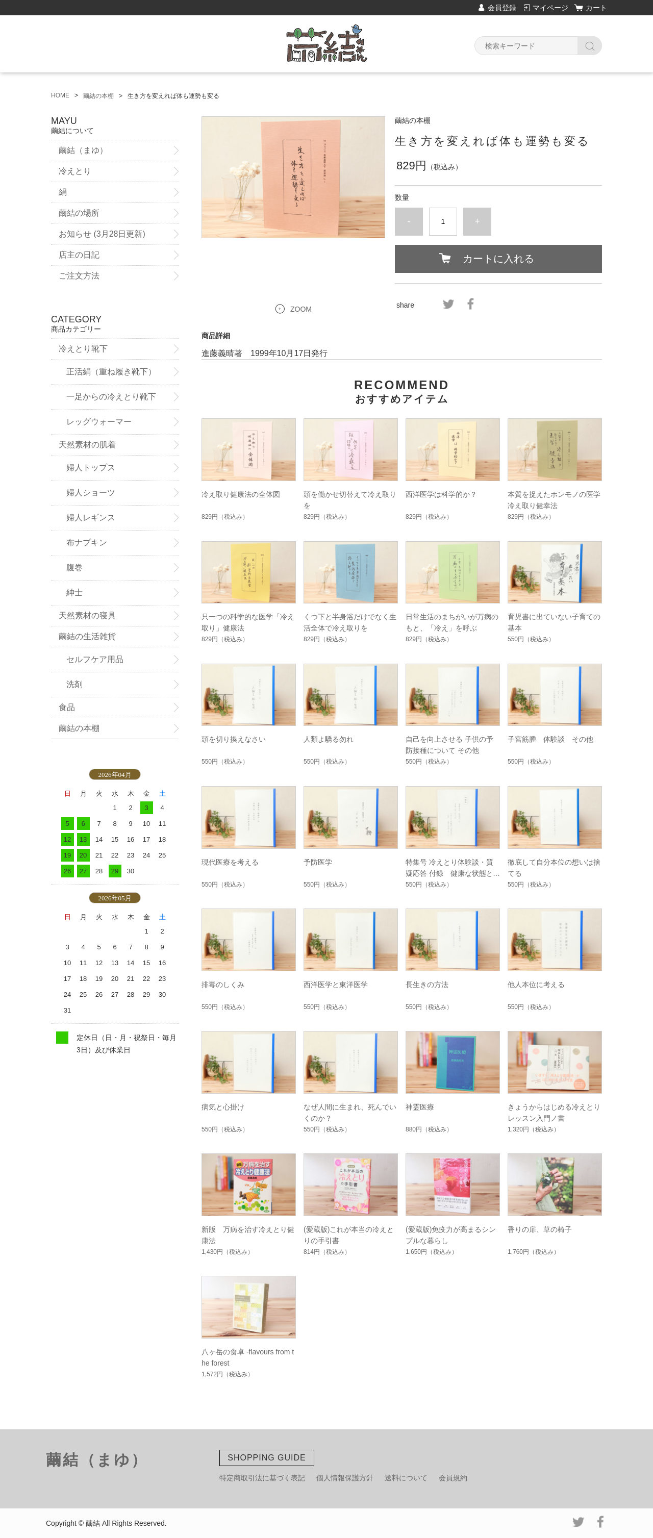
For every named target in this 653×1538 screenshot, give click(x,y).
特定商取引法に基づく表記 (262, 1478)
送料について (406, 1478)
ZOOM (301, 309)
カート (596, 8)
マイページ (550, 8)
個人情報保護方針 (344, 1478)
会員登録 (502, 8)
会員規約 (453, 1478)
